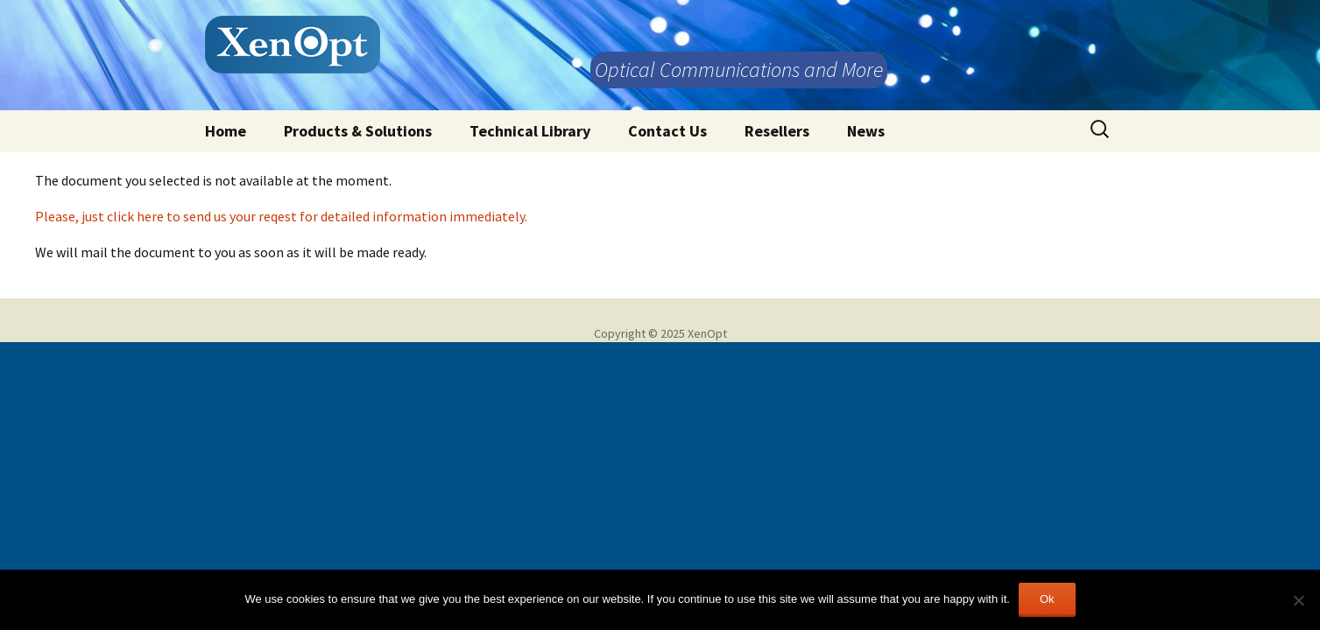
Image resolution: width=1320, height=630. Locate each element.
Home (225, 131)
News (866, 131)
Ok (1047, 599)
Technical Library (529, 131)
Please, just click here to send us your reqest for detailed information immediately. (281, 216)
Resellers (777, 131)
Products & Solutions (358, 131)
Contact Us (667, 131)
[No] (1298, 600)
